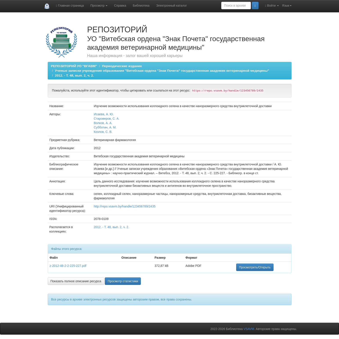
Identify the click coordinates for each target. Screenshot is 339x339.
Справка (120, 5)
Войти (272, 5)
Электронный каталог (171, 5)
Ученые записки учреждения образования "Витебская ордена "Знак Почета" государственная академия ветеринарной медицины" (162, 70)
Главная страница (70, 5)
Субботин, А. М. (105, 127)
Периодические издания (122, 66)
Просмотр (99, 5)
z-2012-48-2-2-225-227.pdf (68, 266)
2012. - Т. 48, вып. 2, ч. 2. (74, 75)
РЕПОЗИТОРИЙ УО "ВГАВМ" (74, 66)
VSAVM (248, 329)
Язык (287, 5)
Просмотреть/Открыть (255, 267)
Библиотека (141, 5)
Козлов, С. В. (103, 132)
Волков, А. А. (103, 123)
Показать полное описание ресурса (76, 281)
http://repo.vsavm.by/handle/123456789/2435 (125, 206)
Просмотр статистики (123, 281)
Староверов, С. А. (107, 118)
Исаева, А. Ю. (104, 114)
